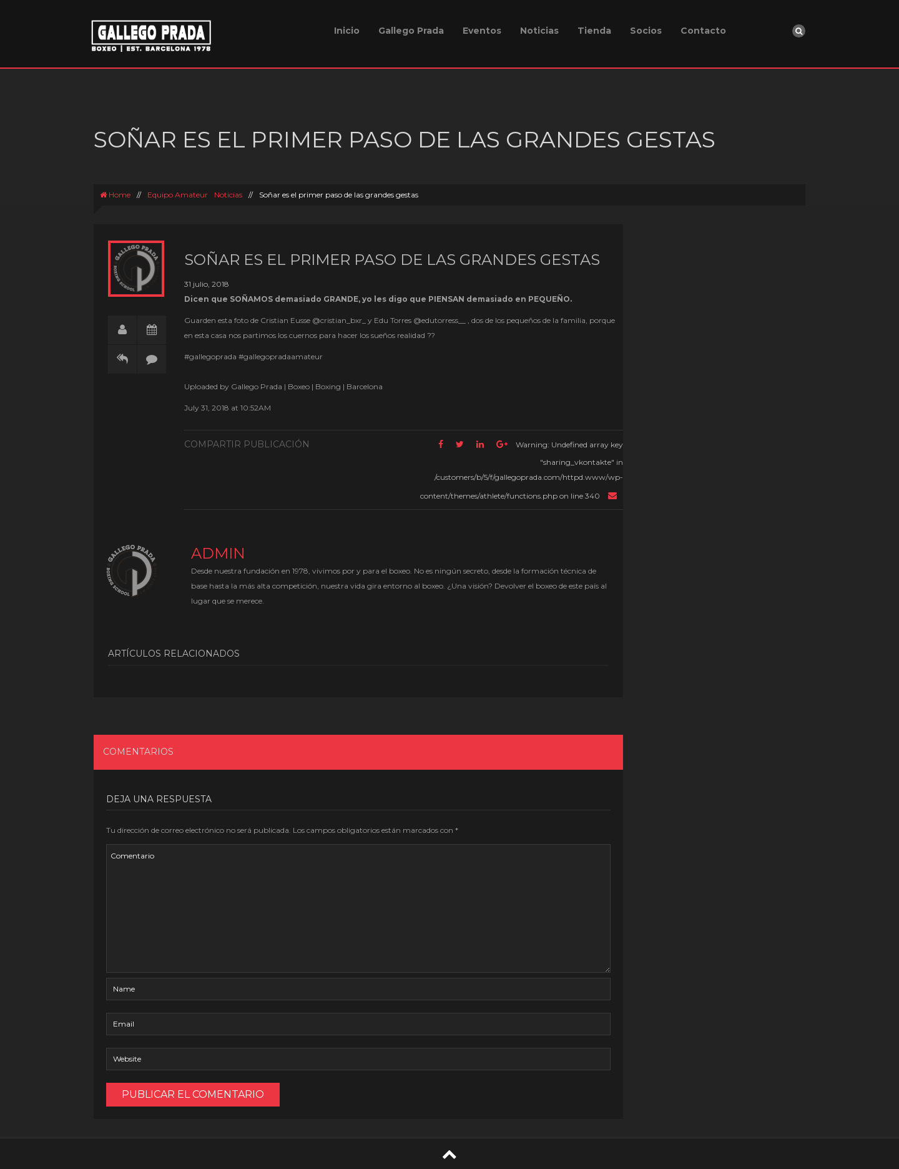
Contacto (703, 30)
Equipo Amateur (177, 194)
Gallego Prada (411, 30)
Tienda (594, 30)
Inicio (347, 30)
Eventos (482, 30)
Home (115, 194)
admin (218, 553)
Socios (646, 30)
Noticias (539, 30)
